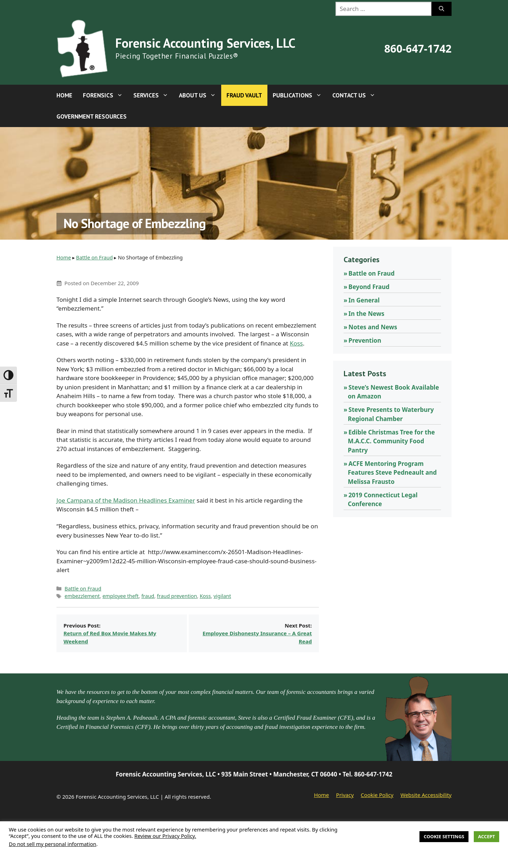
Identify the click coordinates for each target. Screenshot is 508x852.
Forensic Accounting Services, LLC (205, 43)
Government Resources (91, 116)
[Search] (441, 9)
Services (153, 95)
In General (364, 300)
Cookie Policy (377, 794)
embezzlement (82, 596)
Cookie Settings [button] (444, 836)
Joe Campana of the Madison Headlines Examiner (125, 500)
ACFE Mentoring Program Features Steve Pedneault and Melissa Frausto (392, 473)
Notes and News (373, 327)
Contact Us (356, 95)
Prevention (365, 340)
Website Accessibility (426, 794)
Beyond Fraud (369, 287)
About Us (200, 95)
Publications (300, 95)
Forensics (105, 95)
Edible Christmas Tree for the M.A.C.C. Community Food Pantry (391, 441)
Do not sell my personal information (52, 843)
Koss (296, 343)
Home (64, 95)
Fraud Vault (244, 95)
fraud (148, 596)
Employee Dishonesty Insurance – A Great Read (257, 637)
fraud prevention (177, 596)
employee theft (120, 596)
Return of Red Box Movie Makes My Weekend (110, 637)
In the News (367, 314)
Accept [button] (486, 836)
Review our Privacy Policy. (165, 835)
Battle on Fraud (94, 257)
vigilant (222, 596)
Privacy (345, 794)
